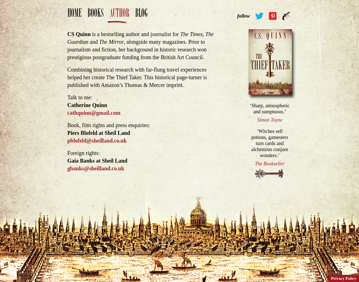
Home (74, 16)
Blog (141, 16)
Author (119, 16)
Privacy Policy (343, 278)
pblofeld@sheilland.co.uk (97, 141)
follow (243, 16)
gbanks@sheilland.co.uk (96, 168)
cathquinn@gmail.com (94, 113)
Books (95, 16)
